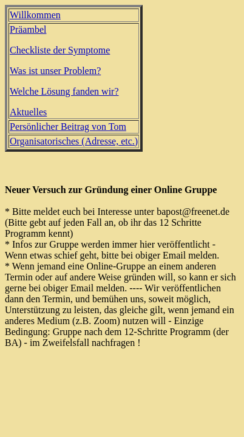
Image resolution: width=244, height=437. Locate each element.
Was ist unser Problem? (55, 71)
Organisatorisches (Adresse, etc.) (74, 141)
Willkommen (35, 15)
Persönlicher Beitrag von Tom (68, 126)
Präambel (28, 29)
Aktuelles (28, 112)
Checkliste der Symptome (60, 50)
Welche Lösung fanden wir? (64, 91)
